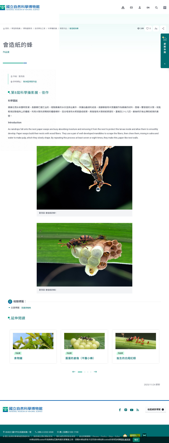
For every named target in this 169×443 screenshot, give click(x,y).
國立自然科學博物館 (19, 7)
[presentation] (74, 372)
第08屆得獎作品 (30, 82)
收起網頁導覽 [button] (154, 409)
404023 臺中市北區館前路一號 (17, 432)
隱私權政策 (125, 439)
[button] (156, 7)
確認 (136, 440)
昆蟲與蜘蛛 (26, 308)
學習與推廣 (15, 28)
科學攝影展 (52, 28)
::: (118, 7)
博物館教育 (27, 28)
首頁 (7, 28)
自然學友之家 (40, 28)
